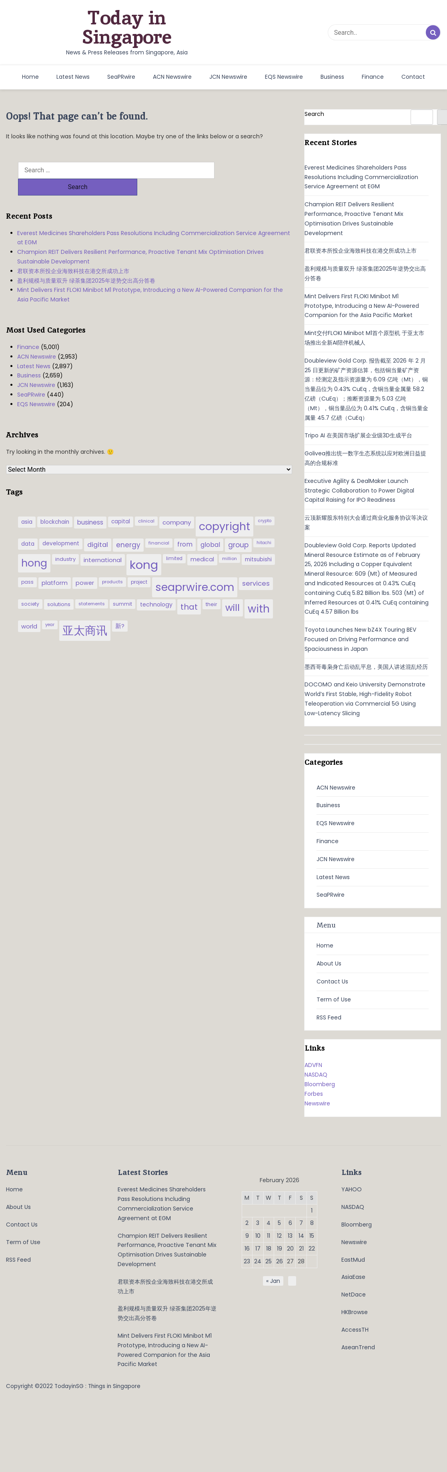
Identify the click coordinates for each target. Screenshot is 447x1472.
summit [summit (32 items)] (122, 587)
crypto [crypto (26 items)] (264, 504)
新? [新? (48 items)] (119, 609)
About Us (329, 963)
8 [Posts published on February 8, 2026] (312, 1223)
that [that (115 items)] (189, 590)
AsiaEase (353, 1277)
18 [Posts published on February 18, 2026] (268, 1249)
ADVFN (313, 1065)
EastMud (353, 1260)
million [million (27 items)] (229, 542)
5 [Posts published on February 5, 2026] (279, 1223)
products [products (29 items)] (112, 565)
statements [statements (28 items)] (91, 587)
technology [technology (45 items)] (156, 588)
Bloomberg (320, 1084)
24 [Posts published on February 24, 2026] (257, 1261)
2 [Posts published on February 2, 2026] (247, 1223)
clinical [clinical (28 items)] (146, 504)
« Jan (273, 1281)
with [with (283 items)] (259, 592)
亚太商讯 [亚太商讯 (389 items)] (84, 614)
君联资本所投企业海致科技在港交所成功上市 (73, 254)
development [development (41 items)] (60, 527)
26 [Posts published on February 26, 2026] (279, 1261)
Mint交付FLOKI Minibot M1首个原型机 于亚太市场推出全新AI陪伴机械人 (364, 338)
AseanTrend (358, 1347)
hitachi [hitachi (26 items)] (264, 526)
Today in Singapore (127, 27)
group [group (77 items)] (238, 528)
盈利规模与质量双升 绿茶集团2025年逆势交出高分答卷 (86, 264)
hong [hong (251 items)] (34, 546)
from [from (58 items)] (184, 527)
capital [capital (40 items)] (120, 505)
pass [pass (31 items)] (27, 565)
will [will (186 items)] (232, 590)
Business (332, 77)
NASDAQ (316, 1075)
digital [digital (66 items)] (97, 528)
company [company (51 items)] (176, 505)
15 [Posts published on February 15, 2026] (311, 1236)
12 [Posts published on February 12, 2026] (279, 1236)
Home (30, 77)
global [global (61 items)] (210, 528)
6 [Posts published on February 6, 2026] (290, 1223)
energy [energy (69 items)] (128, 528)
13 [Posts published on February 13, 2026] (290, 1236)
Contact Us (332, 981)
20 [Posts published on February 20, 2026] (290, 1249)
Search (314, 114)
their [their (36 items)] (211, 587)
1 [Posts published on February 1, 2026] (312, 1211)
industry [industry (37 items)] (65, 542)
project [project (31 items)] (139, 565)
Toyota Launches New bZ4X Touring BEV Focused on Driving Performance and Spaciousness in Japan (360, 639)
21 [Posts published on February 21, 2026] (301, 1249)
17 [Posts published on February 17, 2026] (258, 1249)
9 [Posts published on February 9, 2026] (247, 1236)
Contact (413, 77)
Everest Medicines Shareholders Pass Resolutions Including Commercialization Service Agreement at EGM (153, 221)
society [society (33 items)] (30, 587)
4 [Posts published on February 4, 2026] (269, 1223)
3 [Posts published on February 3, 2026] (257, 1223)
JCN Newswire (228, 77)
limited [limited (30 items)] (174, 542)
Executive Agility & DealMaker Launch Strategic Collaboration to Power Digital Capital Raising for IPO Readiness (359, 490)
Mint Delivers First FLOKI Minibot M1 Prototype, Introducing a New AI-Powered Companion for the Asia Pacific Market (150, 278)
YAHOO (351, 1189)
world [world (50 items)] (29, 609)
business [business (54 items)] (90, 505)
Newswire (317, 1103)
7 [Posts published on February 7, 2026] (301, 1223)
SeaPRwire (121, 77)
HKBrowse (354, 1312)
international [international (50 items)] (103, 543)
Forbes (314, 1094)
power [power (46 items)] (85, 566)
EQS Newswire (284, 77)
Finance (373, 77)
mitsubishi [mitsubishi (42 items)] (258, 543)
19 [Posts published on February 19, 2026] (279, 1249)
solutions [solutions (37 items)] (58, 587)
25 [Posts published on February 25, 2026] (268, 1261)
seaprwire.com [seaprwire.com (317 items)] (194, 570)
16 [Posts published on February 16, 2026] (247, 1249)
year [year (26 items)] (49, 608)
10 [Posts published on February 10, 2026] (258, 1236)
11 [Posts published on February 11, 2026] (268, 1236)
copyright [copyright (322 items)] (224, 509)
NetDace (353, 1294)
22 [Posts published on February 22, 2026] (312, 1249)
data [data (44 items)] (27, 527)
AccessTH (355, 1330)
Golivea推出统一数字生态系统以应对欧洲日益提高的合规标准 (365, 458)
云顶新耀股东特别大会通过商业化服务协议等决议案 (366, 522)
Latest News (73, 77)
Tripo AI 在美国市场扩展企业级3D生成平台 (358, 435)
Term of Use (334, 999)
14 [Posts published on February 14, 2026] (301, 1236)
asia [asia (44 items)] (26, 505)
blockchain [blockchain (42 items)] (54, 505)
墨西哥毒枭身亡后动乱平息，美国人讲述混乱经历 (366, 667)
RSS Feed (329, 1017)
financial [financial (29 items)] (158, 526)
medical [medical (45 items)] (202, 543)
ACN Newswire (172, 77)
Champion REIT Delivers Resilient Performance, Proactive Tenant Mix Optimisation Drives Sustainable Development (140, 240)
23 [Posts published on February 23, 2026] (247, 1261)
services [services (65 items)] (256, 566)
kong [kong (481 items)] (144, 548)
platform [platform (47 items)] (55, 566)
